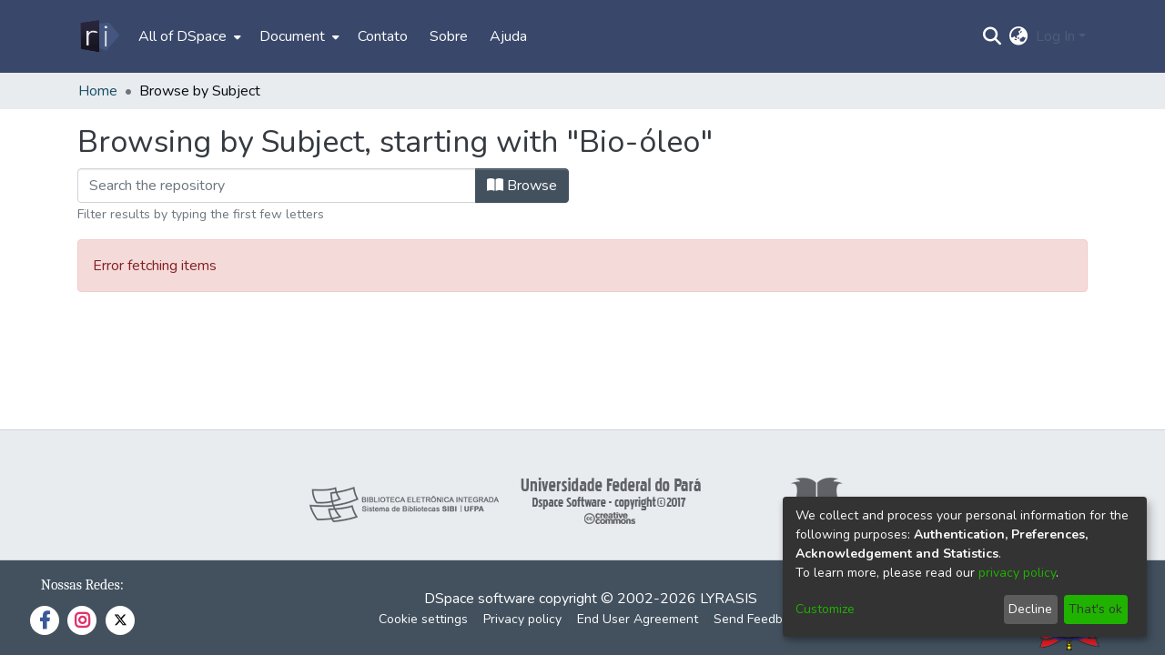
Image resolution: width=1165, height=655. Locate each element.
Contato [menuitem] (383, 36)
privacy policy (1017, 572)
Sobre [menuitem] (449, 36)
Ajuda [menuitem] (508, 36)
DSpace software (479, 599)
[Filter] (276, 185)
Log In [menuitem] (1055, 36)
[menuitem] (188, 36)
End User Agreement (637, 619)
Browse (522, 186)
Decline (1030, 609)
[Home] (98, 36)
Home (97, 91)
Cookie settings (423, 619)
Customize (825, 609)
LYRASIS (728, 599)
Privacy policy (522, 619)
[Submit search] (992, 36)
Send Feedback (758, 619)
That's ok (1095, 609)
